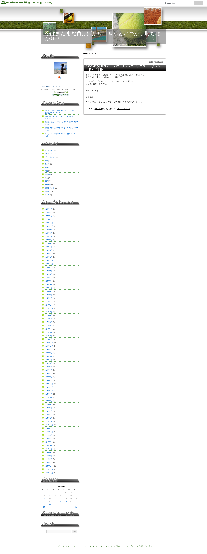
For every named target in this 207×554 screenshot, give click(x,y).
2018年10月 (49, 267)
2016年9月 (48, 353)
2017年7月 (48, 319)
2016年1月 (48, 380)
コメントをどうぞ (123, 109)
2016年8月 (48, 356)
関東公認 (98, 109)
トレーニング (49, 154)
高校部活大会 (49, 188)
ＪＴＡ (47, 195)
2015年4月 (48, 411)
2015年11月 (49, 387)
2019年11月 (49, 223)
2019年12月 (49, 219)
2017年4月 (48, 329)
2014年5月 (48, 449)
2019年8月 (48, 233)
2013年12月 (49, 466)
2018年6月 (48, 281)
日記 (46, 161)
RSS (61, 78)
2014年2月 (48, 459)
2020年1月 (48, 216)
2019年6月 (48, 240)
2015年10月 (49, 391)
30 (55, 504)
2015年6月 (48, 404)
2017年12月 (49, 301)
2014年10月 (49, 432)
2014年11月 (49, 428)
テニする (96, 546)
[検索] (177, 3)
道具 (46, 178)
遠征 (46, 181)
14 (44, 498)
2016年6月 (48, 363)
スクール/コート (106, 546)
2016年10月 (49, 349)
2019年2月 (48, 254)
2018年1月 (48, 298)
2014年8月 (48, 439)
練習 (46, 171)
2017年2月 (48, 336)
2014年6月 (48, 445)
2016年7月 (48, 360)
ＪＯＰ (47, 191)
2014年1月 (48, 462)
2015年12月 (49, 384)
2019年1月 (48, 257)
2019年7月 (48, 236)
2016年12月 (49, 343)
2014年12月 (49, 425)
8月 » (77, 507)
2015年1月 (48, 421)
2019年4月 (48, 247)
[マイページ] (36, 3)
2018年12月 (49, 260)
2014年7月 (48, 442)
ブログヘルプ (135, 546)
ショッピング (70, 546)
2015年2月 (48, 418)
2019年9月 (48, 230)
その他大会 (49, 150)
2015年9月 (48, 394)
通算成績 (48, 174)
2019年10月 (49, 226)
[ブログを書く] (46, 3)
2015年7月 (48, 401)
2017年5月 (48, 325)
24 (60, 501)
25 (66, 501)
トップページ (59, 546)
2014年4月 (48, 452)
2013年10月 (49, 473)
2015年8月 (48, 397)
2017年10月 (49, 308)
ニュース (80, 546)
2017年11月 (49, 305)
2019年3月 (48, 250)
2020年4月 (48, 209)
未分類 (47, 164)
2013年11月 (49, 469)
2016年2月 (48, 377)
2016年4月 (48, 370)
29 (50, 504)
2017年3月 (48, 332)
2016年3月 (48, 373)
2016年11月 (49, 346)
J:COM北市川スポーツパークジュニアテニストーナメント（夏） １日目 (125, 68)
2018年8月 (48, 274)
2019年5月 (48, 243)
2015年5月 (48, 408)
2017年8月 (48, 315)
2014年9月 (48, 435)
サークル (88, 546)
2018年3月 (48, 291)
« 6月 (44, 507)
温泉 (46, 167)
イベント (125, 546)
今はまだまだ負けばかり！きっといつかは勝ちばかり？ (102, 36)
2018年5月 (48, 284)
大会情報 (117, 546)
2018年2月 (48, 295)
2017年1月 (48, 339)
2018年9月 (48, 271)
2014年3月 (48, 456)
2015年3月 (48, 415)
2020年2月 (48, 212)
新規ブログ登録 (146, 546)
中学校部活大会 (50, 157)
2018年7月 (48, 278)
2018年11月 (49, 264)
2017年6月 (48, 322)
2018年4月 (48, 288)
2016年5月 (48, 367)
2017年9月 (48, 312)
